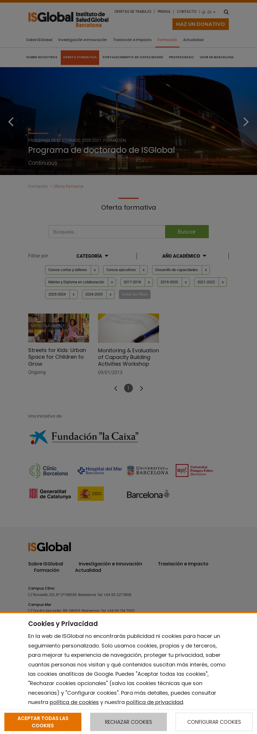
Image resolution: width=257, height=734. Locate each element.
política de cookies (74, 702)
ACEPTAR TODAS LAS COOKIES (42, 722)
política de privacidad (154, 702)
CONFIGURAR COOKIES (214, 722)
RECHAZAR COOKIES (128, 722)
